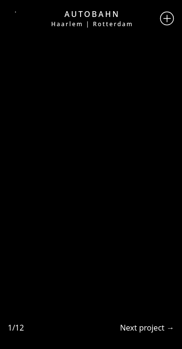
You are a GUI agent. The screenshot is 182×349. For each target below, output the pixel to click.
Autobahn (92, 14)
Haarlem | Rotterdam (92, 24)
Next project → (147, 327)
